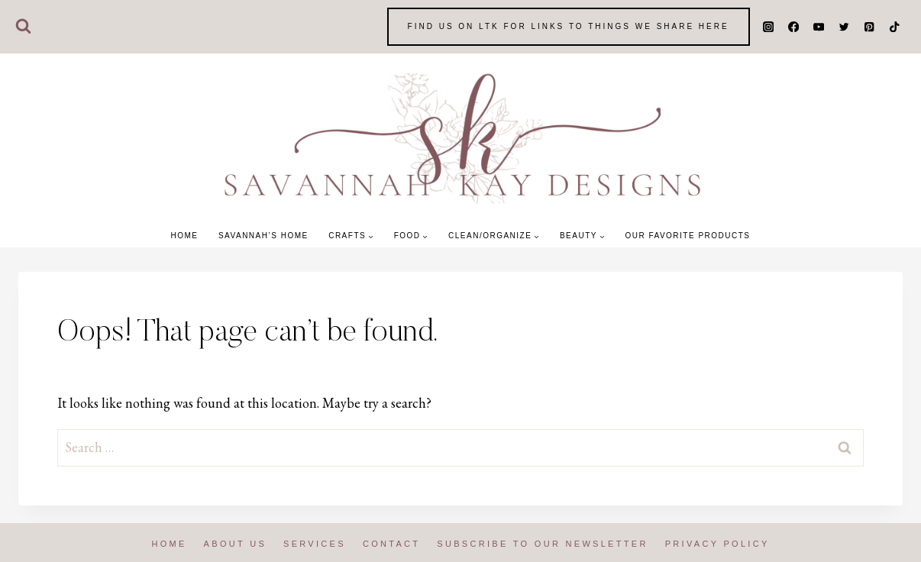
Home (184, 235)
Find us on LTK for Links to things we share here (568, 26)
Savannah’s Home (263, 235)
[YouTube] (819, 27)
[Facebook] (794, 27)
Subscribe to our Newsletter (542, 543)
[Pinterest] (869, 27)
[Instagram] (769, 27)
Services (314, 543)
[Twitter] (844, 27)
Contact (391, 543)
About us (235, 543)
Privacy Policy (717, 543)
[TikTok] (895, 27)
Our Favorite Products (687, 235)
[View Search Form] (23, 27)
